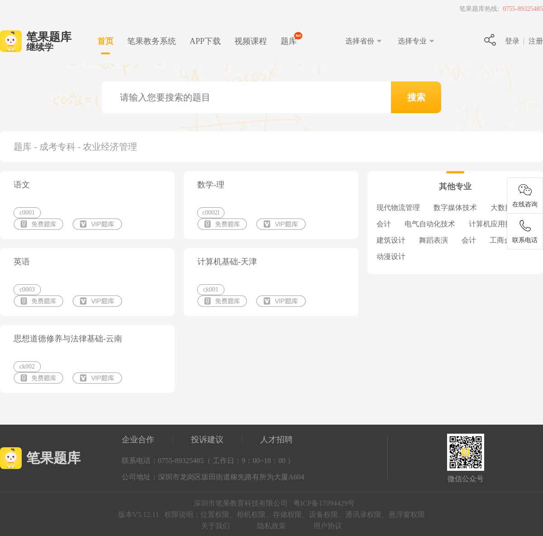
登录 (512, 41)
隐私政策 (271, 526)
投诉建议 (207, 439)
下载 (205, 41)
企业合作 (138, 439)
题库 (289, 41)
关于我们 (215, 526)
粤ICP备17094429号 (324, 503)
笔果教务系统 (151, 41)
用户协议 (327, 526)
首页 (105, 41)
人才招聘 (276, 439)
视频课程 (250, 41)
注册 (536, 41)
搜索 (416, 97)
